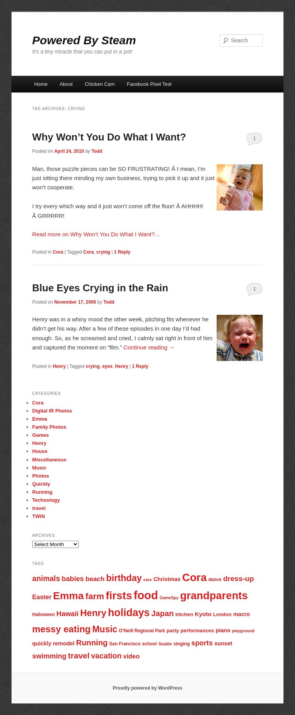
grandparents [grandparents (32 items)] (214, 595)
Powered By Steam (84, 40)
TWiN (38, 516)
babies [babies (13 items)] (73, 579)
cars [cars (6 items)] (147, 579)
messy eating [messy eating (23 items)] (61, 629)
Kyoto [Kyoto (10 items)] (203, 614)
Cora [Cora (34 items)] (194, 577)
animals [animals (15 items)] (46, 578)
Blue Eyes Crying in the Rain (100, 288)
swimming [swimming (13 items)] (49, 656)
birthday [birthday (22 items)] (124, 578)
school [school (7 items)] (149, 644)
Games (40, 435)
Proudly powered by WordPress (147, 688)
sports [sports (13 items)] (202, 643)
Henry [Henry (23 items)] (93, 613)
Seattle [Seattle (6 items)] (165, 643)
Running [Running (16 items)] (92, 642)
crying (103, 252)
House (40, 451)
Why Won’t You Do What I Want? (109, 137)
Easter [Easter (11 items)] (41, 596)
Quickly (41, 484)
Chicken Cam (100, 84)
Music (39, 468)
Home (41, 84)
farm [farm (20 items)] (94, 596)
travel (39, 508)
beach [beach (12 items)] (94, 579)
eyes (107, 366)
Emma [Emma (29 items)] (68, 595)
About (66, 84)
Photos (40, 476)
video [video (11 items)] (131, 656)
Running (42, 492)
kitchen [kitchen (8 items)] (184, 614)
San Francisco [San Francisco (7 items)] (124, 644)
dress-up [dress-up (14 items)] (238, 579)
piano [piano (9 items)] (222, 630)
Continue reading (148, 347)
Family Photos (49, 427)
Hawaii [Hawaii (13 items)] (67, 614)
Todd (96, 151)
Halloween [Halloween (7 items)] (43, 614)
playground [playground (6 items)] (243, 630)
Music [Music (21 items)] (104, 629)
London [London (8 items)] (222, 614)
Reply (122, 252)
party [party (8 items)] (173, 630)
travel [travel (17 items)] (78, 655)
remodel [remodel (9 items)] (64, 643)
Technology (46, 500)
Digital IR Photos (52, 411)
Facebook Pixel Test (149, 84)
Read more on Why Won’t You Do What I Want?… (96, 234)
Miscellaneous (49, 460)
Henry (59, 366)
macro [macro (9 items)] (241, 614)
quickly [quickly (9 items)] (41, 643)
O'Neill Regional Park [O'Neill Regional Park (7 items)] (142, 630)
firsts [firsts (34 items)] (119, 595)
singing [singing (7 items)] (182, 644)
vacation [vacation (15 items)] (106, 656)
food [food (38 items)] (146, 595)
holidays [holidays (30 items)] (129, 612)
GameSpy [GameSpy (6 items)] (169, 597)
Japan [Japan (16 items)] (162, 613)
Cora (58, 252)
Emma (39, 419)
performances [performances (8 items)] (197, 630)
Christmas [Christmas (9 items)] (167, 579)
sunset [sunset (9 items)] (223, 643)
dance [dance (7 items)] (214, 579)
